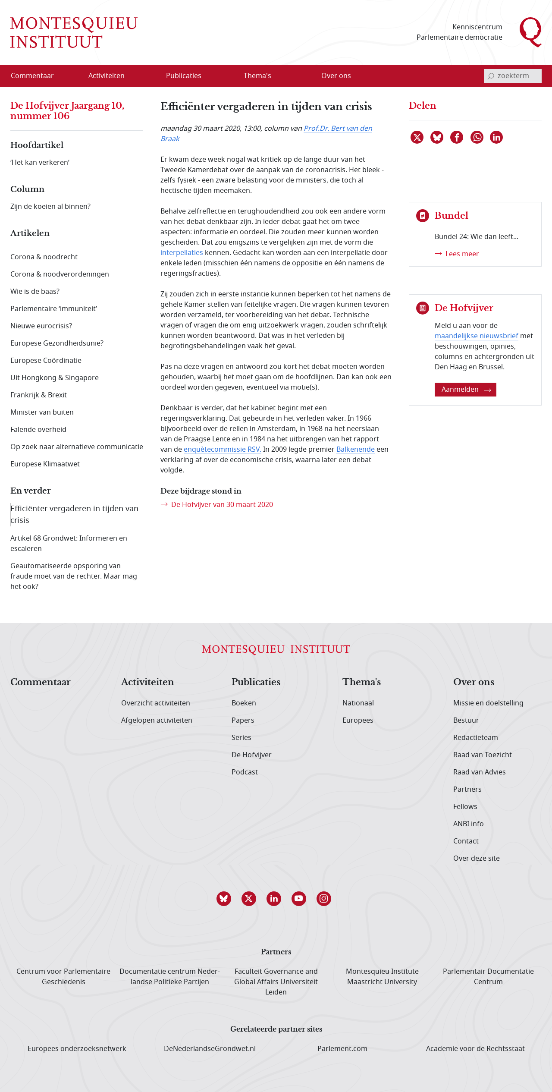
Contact (466, 841)
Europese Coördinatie (46, 361)
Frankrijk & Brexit (38, 395)
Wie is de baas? (35, 291)
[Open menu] (134, 76)
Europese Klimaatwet (45, 464)
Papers (243, 720)
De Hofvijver (252, 755)
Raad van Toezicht (482, 755)
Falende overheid (38, 430)
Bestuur (466, 720)
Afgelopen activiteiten (156, 720)
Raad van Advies (479, 772)
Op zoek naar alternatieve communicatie (76, 447)
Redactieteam (475, 738)
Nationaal (358, 703)
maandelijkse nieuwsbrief (476, 336)
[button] (225, 898)
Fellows (465, 807)
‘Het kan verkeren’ (39, 162)
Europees (357, 720)
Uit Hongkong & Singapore (54, 378)
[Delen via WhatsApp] (477, 137)
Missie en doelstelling (488, 703)
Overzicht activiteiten (155, 703)
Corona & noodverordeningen (59, 274)
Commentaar (40, 682)
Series (241, 738)
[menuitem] (37, 75)
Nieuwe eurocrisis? (41, 326)
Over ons (473, 682)
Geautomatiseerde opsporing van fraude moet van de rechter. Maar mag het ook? (73, 576)
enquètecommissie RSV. (222, 449)
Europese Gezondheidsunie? (57, 343)
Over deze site (476, 858)
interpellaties (181, 253)
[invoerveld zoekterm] (513, 76)
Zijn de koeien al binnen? (50, 206)
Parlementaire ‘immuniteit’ (53, 309)
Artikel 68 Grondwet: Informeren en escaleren (68, 543)
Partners (467, 789)
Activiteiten (147, 682)
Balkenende (355, 449)
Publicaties (256, 682)
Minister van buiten (42, 412)
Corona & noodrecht (44, 257)
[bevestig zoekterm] (491, 76)
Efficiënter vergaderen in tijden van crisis (74, 514)
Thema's (361, 682)
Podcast (245, 772)
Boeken (244, 703)
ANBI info (468, 824)
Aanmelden (466, 389)
